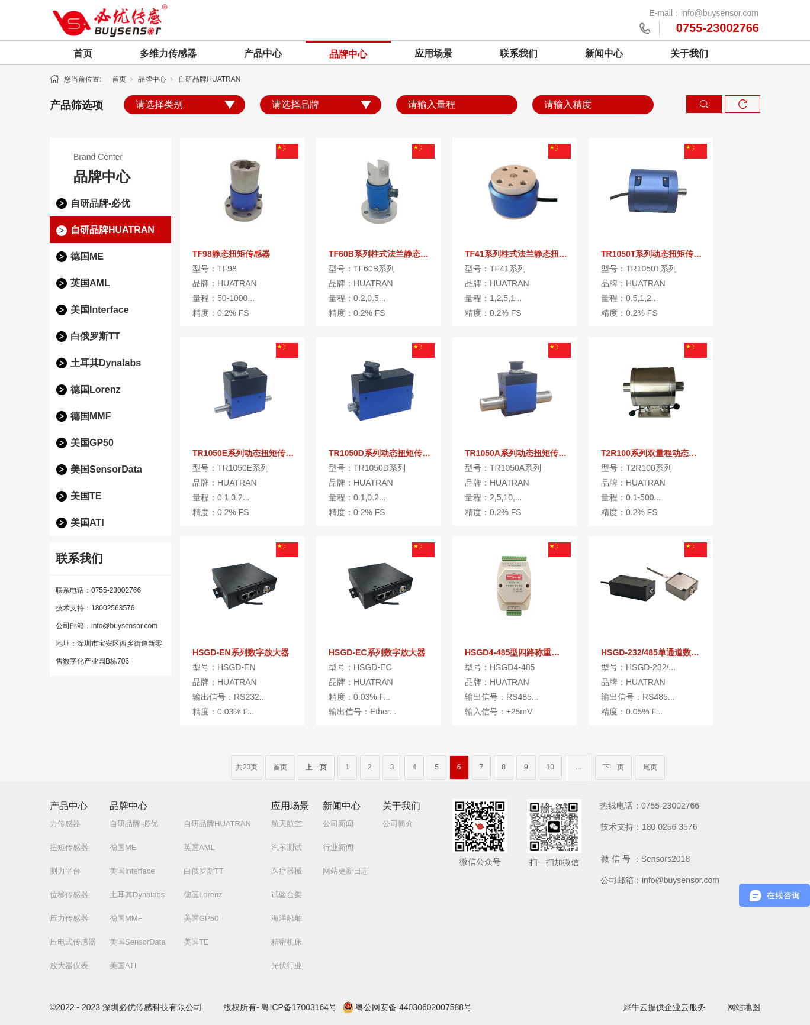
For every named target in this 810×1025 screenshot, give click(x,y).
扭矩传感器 (69, 847)
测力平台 (65, 870)
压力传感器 (69, 918)
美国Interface (99, 310)
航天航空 (286, 823)
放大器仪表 (69, 965)
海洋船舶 (286, 918)
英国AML (90, 283)
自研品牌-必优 (100, 203)
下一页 (613, 767)
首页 (82, 53)
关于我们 (689, 53)
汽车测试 (286, 847)
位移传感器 (69, 894)
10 (550, 767)
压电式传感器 (73, 941)
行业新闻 (338, 847)
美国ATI (87, 523)
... (578, 767)
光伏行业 (286, 965)
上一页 (316, 767)
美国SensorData (106, 469)
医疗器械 (286, 870)
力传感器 (65, 823)
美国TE (85, 496)
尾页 (650, 767)
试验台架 (286, 894)
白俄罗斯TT (95, 336)
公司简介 (397, 823)
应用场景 (433, 53)
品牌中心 (348, 54)
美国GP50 (92, 443)
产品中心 (263, 53)
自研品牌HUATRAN (209, 79)
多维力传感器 (168, 53)
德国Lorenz (95, 389)
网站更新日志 (346, 870)
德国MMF (90, 416)
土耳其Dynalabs (105, 363)
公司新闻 (338, 823)
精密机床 (286, 941)
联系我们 (519, 53)
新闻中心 (604, 53)
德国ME (87, 256)
